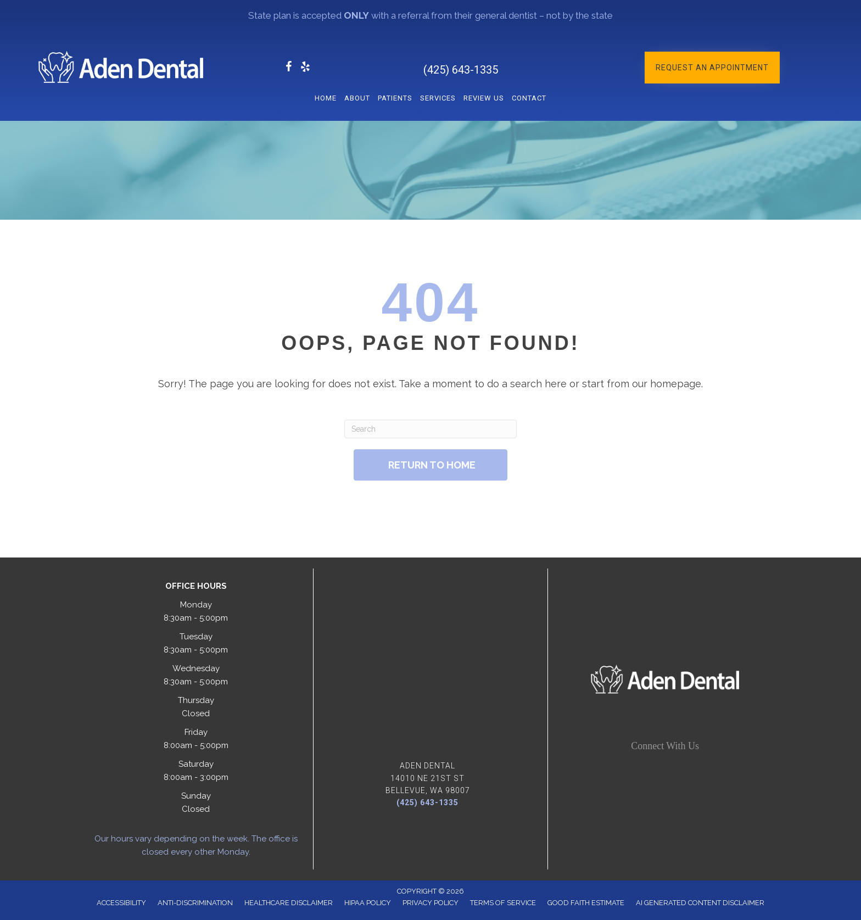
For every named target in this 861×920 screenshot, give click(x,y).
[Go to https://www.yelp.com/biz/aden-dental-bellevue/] (305, 68)
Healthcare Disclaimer (288, 903)
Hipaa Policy (367, 903)
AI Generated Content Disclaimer (700, 903)
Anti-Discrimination (195, 903)
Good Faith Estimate (585, 903)
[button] (712, 67)
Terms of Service (503, 903)
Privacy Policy (430, 903)
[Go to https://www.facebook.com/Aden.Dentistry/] (288, 68)
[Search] (430, 429)
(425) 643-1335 (460, 69)
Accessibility (121, 903)
